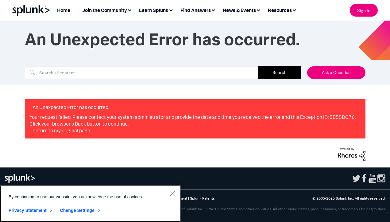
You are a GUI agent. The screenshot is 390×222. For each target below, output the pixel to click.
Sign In (363, 10)
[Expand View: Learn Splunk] (171, 10)
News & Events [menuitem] (239, 10)
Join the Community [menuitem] (104, 10)
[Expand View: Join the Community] (129, 10)
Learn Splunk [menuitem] (153, 10)
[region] (90, 203)
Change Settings (77, 210)
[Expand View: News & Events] (258, 10)
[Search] (141, 72)
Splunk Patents (202, 198)
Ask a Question (336, 72)
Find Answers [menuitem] (195, 10)
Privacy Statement (28, 210)
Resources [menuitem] (280, 10)
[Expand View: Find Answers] (213, 10)
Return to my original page (61, 130)
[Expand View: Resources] (294, 10)
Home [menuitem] (63, 10)
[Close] (172, 193)
